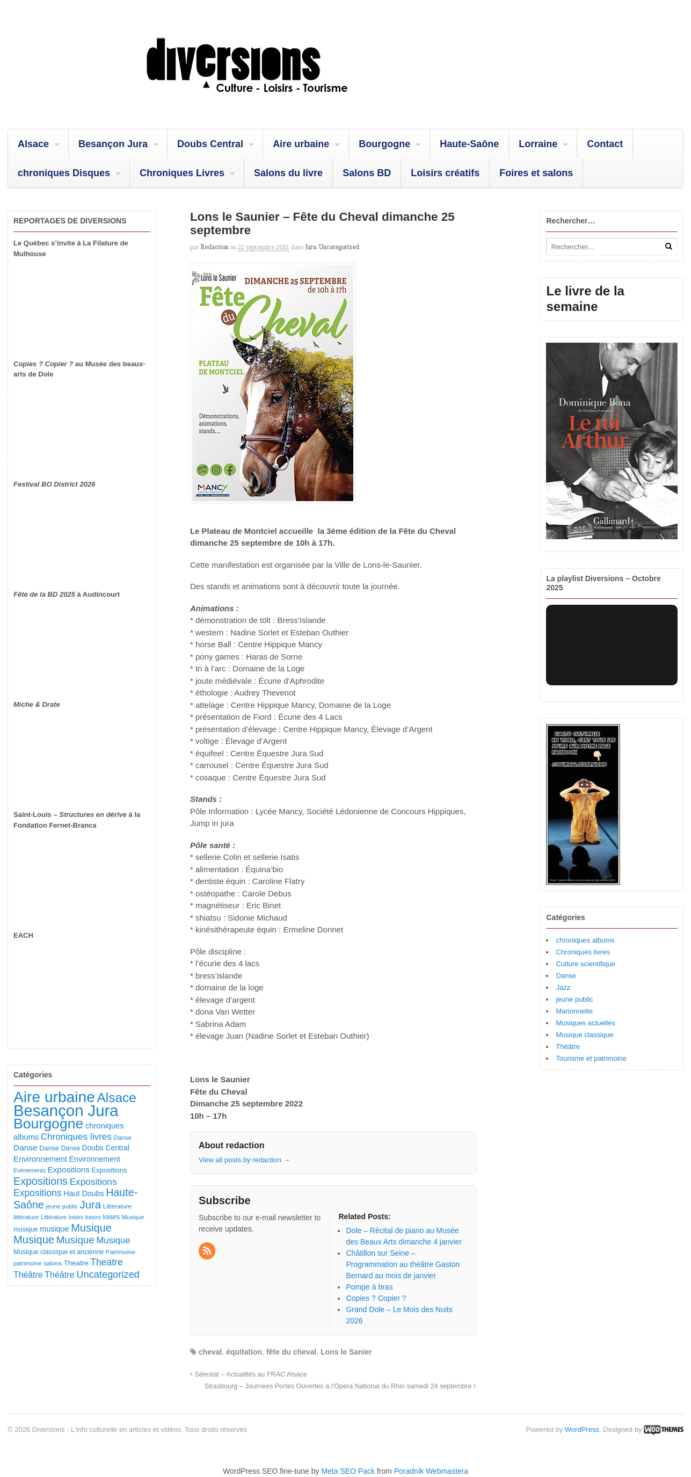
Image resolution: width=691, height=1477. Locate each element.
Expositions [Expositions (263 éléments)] (93, 1181)
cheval (210, 1352)
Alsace (33, 144)
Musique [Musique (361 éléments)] (75, 1240)
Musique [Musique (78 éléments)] (133, 1217)
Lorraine (538, 144)
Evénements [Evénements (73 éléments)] (29, 1170)
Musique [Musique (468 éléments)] (33, 1240)
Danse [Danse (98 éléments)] (70, 1148)
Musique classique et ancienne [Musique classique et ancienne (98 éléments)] (58, 1252)
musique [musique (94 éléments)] (25, 1229)
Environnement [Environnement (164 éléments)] (40, 1159)
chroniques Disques (64, 173)
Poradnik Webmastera (431, 1471)
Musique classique (584, 1035)
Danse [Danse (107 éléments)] (49, 1148)
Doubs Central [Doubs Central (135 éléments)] (105, 1147)
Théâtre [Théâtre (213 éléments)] (60, 1274)
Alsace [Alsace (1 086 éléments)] (116, 1097)
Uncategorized (339, 247)
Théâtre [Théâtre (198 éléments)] (27, 1274)
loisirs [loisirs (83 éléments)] (93, 1217)
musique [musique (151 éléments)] (54, 1229)
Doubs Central (210, 144)
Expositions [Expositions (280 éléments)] (37, 1193)
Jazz (563, 987)
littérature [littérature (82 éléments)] (26, 1217)
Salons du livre (288, 173)
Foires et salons (536, 173)
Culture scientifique (585, 964)
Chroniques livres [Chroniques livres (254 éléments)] (76, 1137)
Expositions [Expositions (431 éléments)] (40, 1181)
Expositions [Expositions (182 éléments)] (68, 1169)
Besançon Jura (113, 144)
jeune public (574, 999)
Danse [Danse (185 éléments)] (25, 1147)
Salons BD (367, 173)
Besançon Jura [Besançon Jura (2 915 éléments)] (66, 1110)
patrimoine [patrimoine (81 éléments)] (27, 1263)
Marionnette (574, 1011)
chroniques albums (585, 940)
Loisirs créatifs (445, 173)
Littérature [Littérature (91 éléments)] (117, 1206)
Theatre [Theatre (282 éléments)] (106, 1262)
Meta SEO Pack (348, 1471)
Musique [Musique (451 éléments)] (91, 1228)
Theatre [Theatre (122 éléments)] (76, 1263)
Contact (605, 144)
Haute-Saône (469, 144)
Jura (310, 247)
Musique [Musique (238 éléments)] (113, 1240)
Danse (566, 976)
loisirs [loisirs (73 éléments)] (76, 1217)
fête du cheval (291, 1352)
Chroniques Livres (182, 173)
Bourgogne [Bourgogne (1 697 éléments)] (48, 1124)
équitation (244, 1352)
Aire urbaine (301, 144)
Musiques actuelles (585, 1023)
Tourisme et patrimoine (591, 1058)
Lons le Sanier (346, 1352)
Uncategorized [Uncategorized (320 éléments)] (108, 1274)
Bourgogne (384, 144)
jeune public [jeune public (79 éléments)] (61, 1206)
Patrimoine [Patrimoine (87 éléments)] (120, 1251)
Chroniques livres (582, 952)
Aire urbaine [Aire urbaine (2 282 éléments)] (54, 1097)
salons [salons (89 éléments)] (52, 1262)
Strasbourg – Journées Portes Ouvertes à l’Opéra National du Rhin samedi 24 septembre (340, 1386)
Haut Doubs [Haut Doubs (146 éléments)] (83, 1193)
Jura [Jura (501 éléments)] (90, 1204)
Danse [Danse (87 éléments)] (122, 1137)
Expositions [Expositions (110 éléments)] (109, 1170)
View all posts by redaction (244, 1160)
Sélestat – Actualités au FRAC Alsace (248, 1374)
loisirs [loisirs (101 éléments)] (111, 1217)
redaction (214, 247)
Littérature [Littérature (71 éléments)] (54, 1217)
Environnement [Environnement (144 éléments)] (94, 1159)
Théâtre (568, 1046)
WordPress (582, 1429)
